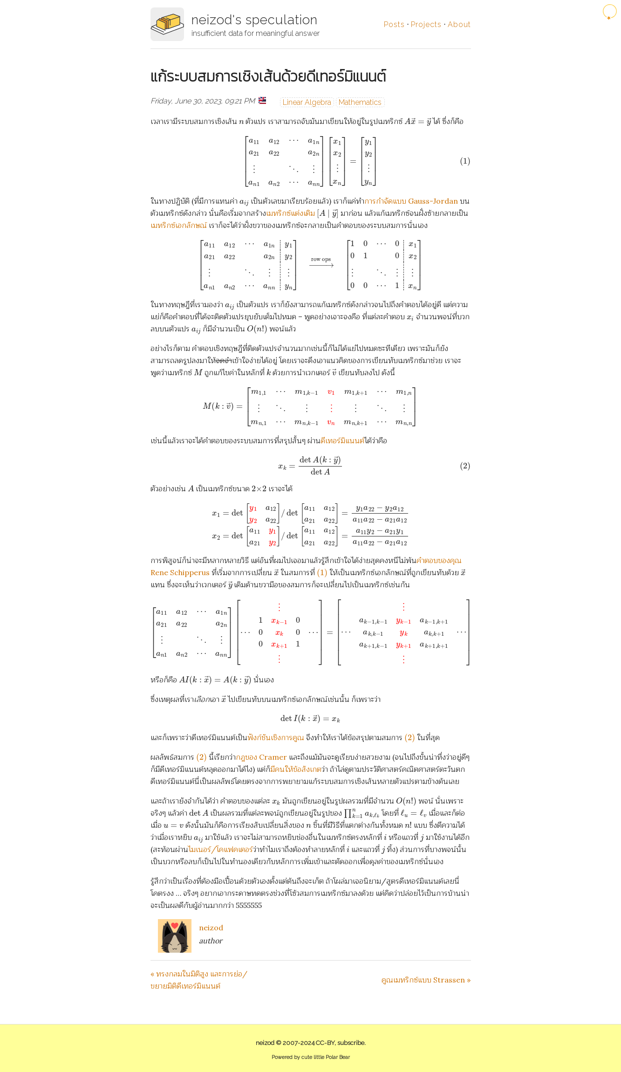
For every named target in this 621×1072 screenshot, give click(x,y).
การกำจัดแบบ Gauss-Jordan (411, 201)
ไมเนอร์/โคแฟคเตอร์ (220, 849)
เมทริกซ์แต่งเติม (290, 213)
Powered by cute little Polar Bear (311, 1057)
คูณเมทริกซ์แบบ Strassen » (426, 979)
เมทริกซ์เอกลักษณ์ (178, 225)
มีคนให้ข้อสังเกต (295, 769)
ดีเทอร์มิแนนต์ (342, 440)
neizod (211, 927)
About (459, 24)
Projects (426, 24)
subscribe (350, 1042)
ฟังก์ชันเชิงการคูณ (275, 737)
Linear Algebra (307, 102)
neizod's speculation (254, 19)
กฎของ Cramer (261, 757)
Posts (394, 24)
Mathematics (360, 102)
